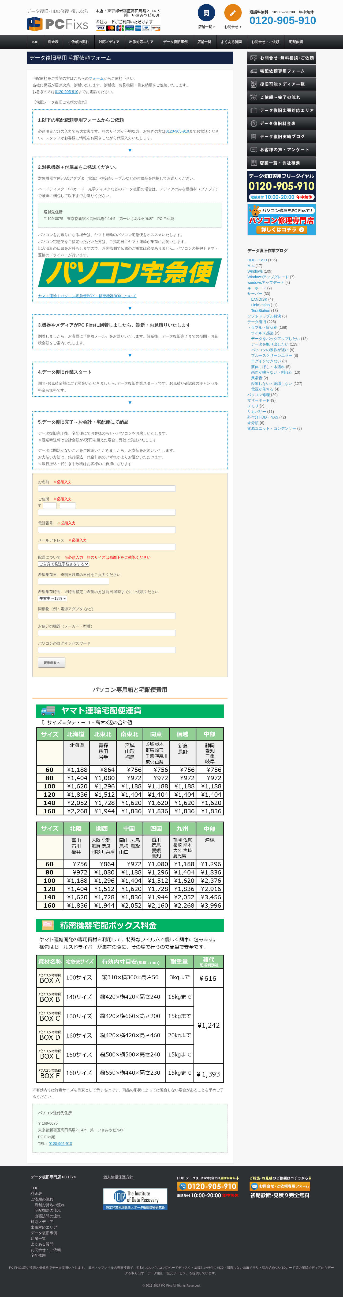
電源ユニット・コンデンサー (271, 429)
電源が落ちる (262, 390)
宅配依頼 (298, 42)
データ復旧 (256, 322)
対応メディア (109, 42)
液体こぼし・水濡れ (268, 367)
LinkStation (260, 305)
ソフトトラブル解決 (264, 317)
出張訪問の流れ (48, 1216)
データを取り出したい (270, 345)
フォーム (96, 78)
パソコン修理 (258, 395)
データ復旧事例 (177, 42)
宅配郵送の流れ (48, 1211)
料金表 (53, 42)
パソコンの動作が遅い (270, 350)
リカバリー (256, 412)
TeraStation (260, 311)
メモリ (253, 406)
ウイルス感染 (262, 333)
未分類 (253, 423)
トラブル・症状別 (262, 328)
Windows (255, 272)
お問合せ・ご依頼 (267, 42)
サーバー (254, 294)
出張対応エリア (142, 42)
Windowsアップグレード (268, 277)
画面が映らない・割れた (271, 373)
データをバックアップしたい (275, 339)
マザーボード (258, 401)
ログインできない (266, 361)
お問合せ (232, 27)
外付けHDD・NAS (262, 418)
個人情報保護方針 (118, 1177)
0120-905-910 (66, 92)
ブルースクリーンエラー (271, 356)
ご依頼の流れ (79, 42)
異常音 (256, 378)
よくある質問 (233, 42)
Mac (250, 266)
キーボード (256, 288)
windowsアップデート (265, 283)
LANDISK (259, 300)
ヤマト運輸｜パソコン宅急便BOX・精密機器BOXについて (87, 296)
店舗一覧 (206, 27)
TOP (35, 42)
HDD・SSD (257, 260)
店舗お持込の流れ (50, 1205)
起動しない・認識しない (271, 384)
